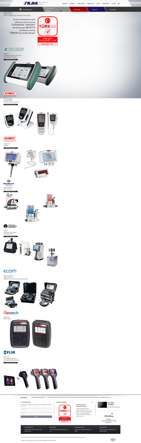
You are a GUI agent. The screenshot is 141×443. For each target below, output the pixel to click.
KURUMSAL (72, 3)
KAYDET (36, 417)
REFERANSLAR (106, 3)
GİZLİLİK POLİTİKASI (52, 440)
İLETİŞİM (113, 3)
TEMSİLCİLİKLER (81, 3)
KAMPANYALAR (90, 3)
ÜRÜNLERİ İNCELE (11, 59)
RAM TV (98, 3)
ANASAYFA (64, 3)
